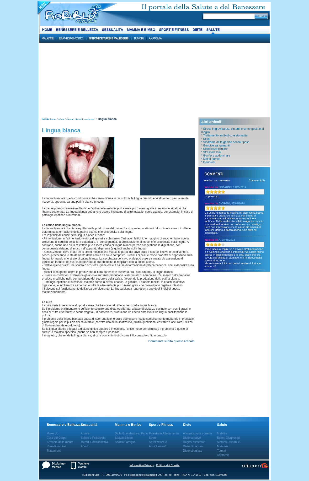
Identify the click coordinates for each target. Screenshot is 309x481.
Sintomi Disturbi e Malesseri (108, 38)
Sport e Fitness (174, 30)
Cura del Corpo (56, 437)
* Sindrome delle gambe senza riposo (225, 142)
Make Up (53, 433)
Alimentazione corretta (197, 433)
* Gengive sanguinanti (215, 145)
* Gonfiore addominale (215, 155)
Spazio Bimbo (124, 437)
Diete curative (192, 437)
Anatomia (155, 38)
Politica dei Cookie (168, 465)
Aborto (85, 446)
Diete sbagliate (192, 450)
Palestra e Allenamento (164, 433)
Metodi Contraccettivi (94, 442)
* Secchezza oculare (214, 149)
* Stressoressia (211, 152)
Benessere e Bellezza (77, 30)
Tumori (138, 38)
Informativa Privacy (141, 465)
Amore (85, 433)
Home (47, 30)
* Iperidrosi (208, 162)
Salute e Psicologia (93, 437)
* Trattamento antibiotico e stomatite (224, 135)
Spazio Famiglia (125, 442)
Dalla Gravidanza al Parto (131, 433)
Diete (197, 30)
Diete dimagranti (193, 446)
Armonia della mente (60, 442)
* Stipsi (205, 139)
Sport (152, 437)
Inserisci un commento (217, 180)
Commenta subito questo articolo (171, 341)
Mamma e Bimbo (141, 30)
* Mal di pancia (210, 159)
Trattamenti (54, 450)
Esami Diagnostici (71, 38)
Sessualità (112, 30)
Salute (213, 30)
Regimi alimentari (194, 442)
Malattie (48, 38)
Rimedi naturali (56, 446)
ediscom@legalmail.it (143, 474)
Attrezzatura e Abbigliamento (158, 444)
